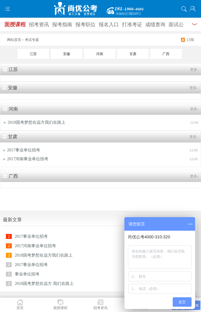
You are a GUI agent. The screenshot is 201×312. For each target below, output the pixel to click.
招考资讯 (39, 24)
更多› (194, 69)
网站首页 (14, 40)
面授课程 (15, 24)
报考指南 (62, 24)
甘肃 (132, 54)
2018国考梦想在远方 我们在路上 (44, 283)
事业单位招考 (27, 274)
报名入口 (109, 24)
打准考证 (132, 24)
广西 (165, 54)
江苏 (33, 54)
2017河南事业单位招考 (27, 159)
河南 (99, 54)
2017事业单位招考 (23, 150)
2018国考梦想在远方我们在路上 (36, 122)
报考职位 (85, 24)
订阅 (190, 40)
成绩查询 (155, 24)
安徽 (66, 54)
